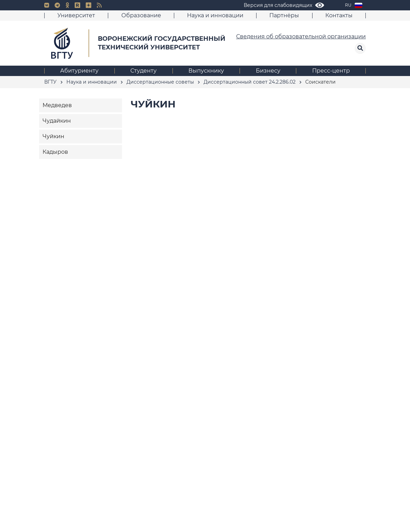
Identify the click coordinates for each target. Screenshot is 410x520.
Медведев (57, 105)
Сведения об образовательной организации (301, 36)
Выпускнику (206, 70)
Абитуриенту (79, 70)
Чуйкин (53, 136)
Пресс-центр (331, 70)
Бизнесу (268, 70)
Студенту (143, 70)
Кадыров (55, 152)
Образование (141, 15)
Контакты (339, 15)
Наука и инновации (215, 15)
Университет (76, 15)
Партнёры (284, 15)
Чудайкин (57, 120)
